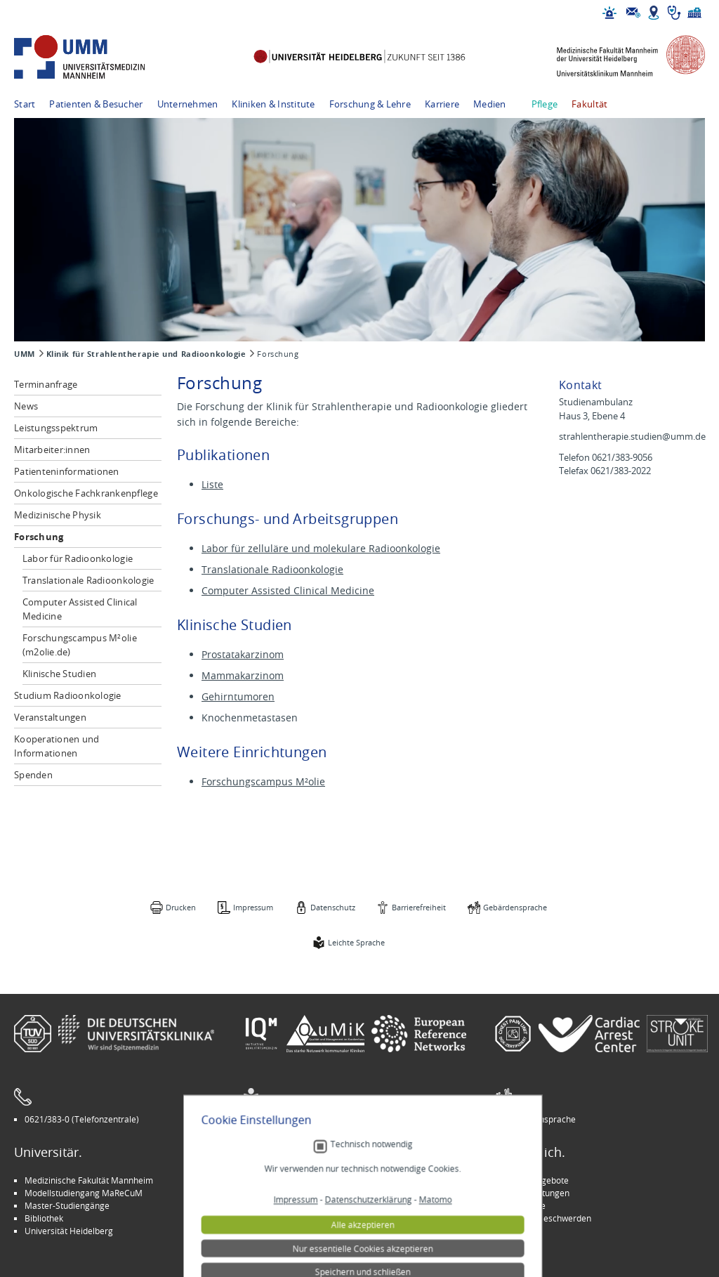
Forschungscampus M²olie (263, 781)
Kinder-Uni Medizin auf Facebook (317, 1205)
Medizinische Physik (57, 515)
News (26, 406)
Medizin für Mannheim (297, 1218)
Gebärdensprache (515, 907)
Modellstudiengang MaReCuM (84, 1192)
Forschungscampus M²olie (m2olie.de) (79, 644)
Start (24, 104)
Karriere (442, 104)
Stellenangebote (537, 1180)
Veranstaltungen (50, 717)
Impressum (253, 907)
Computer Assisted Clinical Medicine (80, 609)
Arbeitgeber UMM (288, 1180)
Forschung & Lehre (370, 104)
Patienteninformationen (66, 471)
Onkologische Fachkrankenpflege (86, 493)
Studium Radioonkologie (67, 695)
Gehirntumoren (238, 696)
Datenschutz (332, 907)
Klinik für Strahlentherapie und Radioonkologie (146, 354)
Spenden (33, 774)
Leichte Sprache (356, 942)
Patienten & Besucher (96, 104)
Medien (489, 104)
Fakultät (589, 104)
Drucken (181, 907)
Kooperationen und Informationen (56, 746)
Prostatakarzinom (243, 654)
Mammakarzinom (243, 675)
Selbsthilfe (525, 1205)
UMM (24, 354)
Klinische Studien (59, 673)
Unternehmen (187, 104)
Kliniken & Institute (273, 104)
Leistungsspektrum (56, 427)
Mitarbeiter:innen (52, 449)
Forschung (38, 536)
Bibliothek (44, 1218)
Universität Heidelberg (69, 1230)
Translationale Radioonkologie (88, 580)
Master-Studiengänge (67, 1205)
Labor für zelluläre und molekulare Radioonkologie (321, 548)
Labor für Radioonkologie (77, 558)
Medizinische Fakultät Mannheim (89, 1180)
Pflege (545, 104)
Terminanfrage (45, 384)
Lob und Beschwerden (548, 1218)
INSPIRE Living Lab (288, 1192)
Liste (212, 484)
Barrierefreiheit (419, 907)
